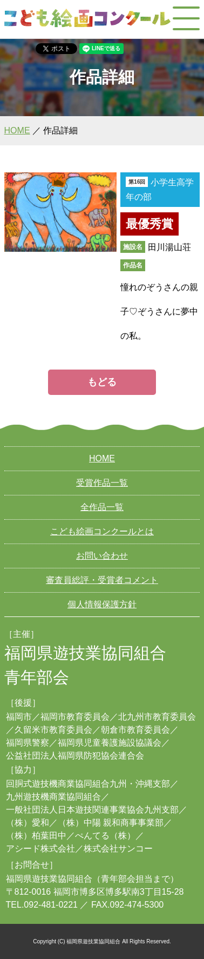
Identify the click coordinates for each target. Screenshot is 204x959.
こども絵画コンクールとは (102, 531)
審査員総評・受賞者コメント (102, 580)
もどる (102, 382)
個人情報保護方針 (102, 604)
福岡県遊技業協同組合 (49, 878)
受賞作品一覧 (102, 482)
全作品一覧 (102, 507)
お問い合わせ (102, 555)
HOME (17, 130)
